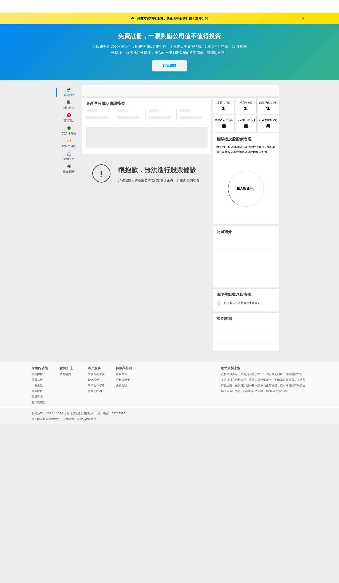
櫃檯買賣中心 (294, 374)
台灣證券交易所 (273, 374)
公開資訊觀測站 (250, 374)
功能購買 (65, 374)
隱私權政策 (123, 379)
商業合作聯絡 (96, 385)
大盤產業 (37, 385)
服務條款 (121, 374)
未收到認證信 (96, 374)
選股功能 (37, 379)
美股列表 (37, 396)
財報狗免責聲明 (277, 390)
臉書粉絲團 (95, 390)
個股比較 (37, 390)
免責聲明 (121, 385)
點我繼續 (169, 65)
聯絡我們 (93, 379)
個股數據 (37, 374)
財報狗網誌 (39, 402)
